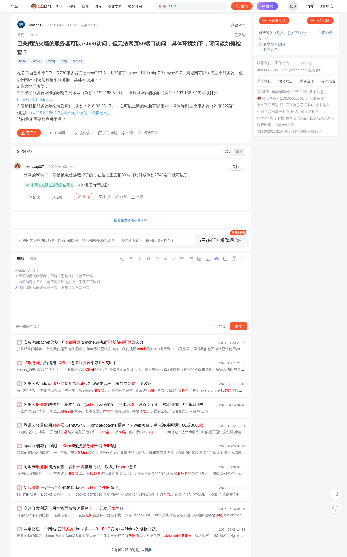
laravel (37, 61)
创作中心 (326, 6)
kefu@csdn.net (294, 70)
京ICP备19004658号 (273, 92)
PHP (33, 35)
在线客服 (315, 70)
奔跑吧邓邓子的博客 (33, 515)
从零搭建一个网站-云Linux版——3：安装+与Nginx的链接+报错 (91, 529)
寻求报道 (328, 81)
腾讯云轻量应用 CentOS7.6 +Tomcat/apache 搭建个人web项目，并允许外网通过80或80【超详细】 (130, 425)
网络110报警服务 (304, 112)
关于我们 (264, 81)
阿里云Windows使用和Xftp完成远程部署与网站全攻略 (88, 383)
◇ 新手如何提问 (272, 44)
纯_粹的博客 (27, 494)
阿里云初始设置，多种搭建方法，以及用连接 (80, 467)
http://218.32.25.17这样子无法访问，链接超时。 (68, 113)
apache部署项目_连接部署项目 (71, 446)
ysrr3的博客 (26, 390)
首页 (20, 35)
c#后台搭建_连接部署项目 (69, 363)
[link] (20, 35)
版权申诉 (264, 125)
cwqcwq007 (34, 167)
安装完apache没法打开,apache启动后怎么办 (84, 342)
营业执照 (317, 98)
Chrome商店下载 (270, 118)
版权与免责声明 (321, 118)
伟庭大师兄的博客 (31, 411)
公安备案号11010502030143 (285, 98)
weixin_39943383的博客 (36, 369)
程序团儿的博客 (29, 473)
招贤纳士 (285, 81)
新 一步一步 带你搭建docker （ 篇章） (73, 487)
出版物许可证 (284, 125)
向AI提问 (320, 21)
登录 (293, 6)
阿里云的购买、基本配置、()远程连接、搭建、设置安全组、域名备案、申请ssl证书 (114, 404)
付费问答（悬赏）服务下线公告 (284, 33)
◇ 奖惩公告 (268, 49)
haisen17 (36, 25)
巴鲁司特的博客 (29, 536)
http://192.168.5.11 (34, 99)
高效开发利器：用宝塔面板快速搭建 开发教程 (74, 508)
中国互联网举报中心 (273, 112)
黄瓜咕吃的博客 (29, 349)
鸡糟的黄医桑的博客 (33, 453)
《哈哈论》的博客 (31, 432)
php (64, 61)
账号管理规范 (296, 118)
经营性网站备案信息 (308, 92)
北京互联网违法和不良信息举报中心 (285, 105)
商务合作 (307, 81)
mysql (51, 61)
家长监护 (323, 105)
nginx (22, 61)
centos (77, 61)
